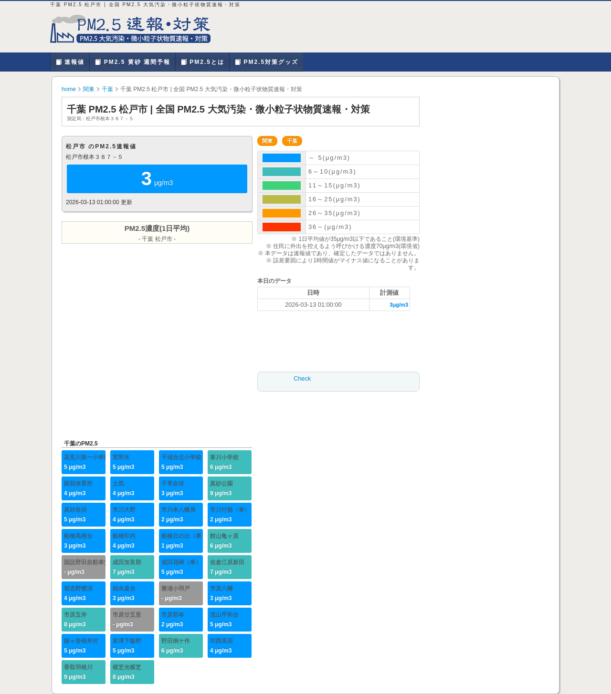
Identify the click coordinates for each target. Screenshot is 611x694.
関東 (89, 89)
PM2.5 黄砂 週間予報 (132, 62)
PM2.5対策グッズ (266, 62)
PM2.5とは (202, 62)
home (69, 89)
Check (302, 378)
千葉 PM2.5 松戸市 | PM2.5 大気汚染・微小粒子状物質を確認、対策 (136, 29)
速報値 (69, 62)
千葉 (107, 89)
